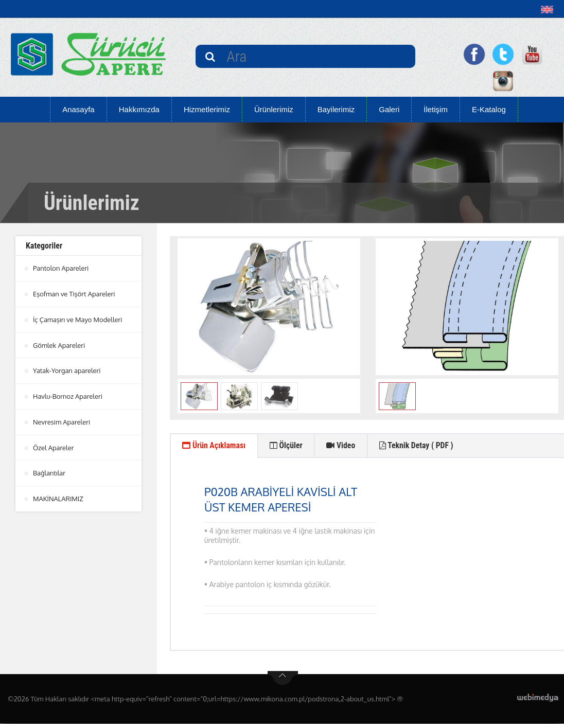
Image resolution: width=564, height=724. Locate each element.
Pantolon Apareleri (61, 268)
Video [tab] (344, 446)
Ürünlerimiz (273, 109)
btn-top (283, 679)
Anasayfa (78, 109)
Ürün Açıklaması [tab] (215, 446)
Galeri (389, 109)
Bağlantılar (49, 470)
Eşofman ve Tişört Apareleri (74, 293)
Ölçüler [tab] (288, 446)
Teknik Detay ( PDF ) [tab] (421, 446)
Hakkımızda (139, 109)
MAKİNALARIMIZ (58, 495)
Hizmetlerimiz (207, 109)
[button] (549, 9)
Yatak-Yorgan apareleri (67, 369)
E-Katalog (489, 109)
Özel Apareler (53, 444)
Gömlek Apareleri (59, 344)
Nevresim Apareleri (62, 419)
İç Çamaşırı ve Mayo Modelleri (77, 318)
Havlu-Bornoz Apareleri (68, 394)
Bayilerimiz (336, 109)
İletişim (436, 109)
